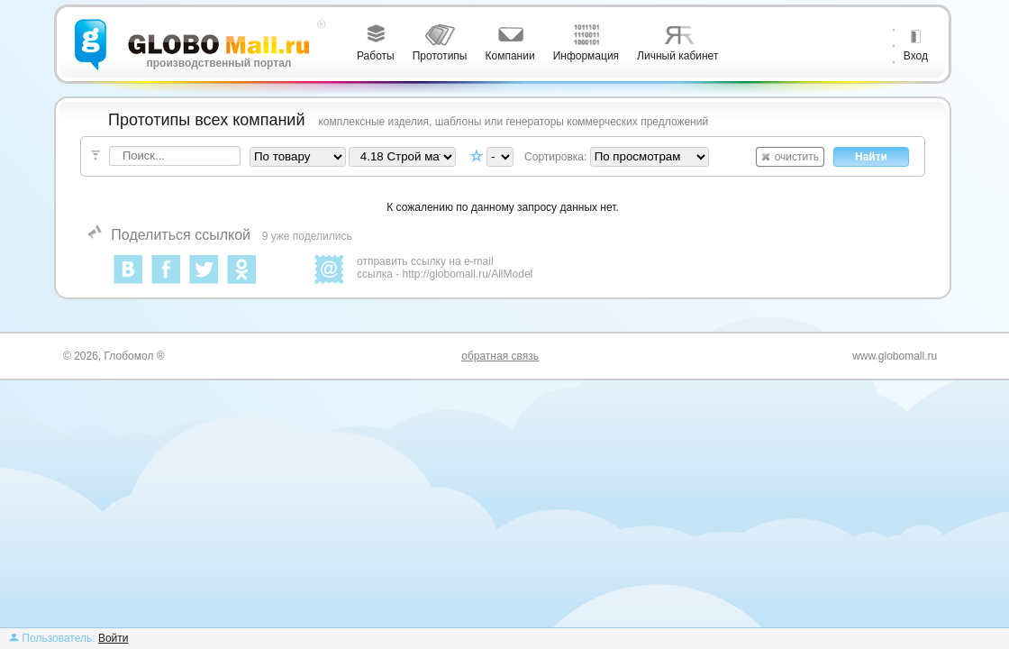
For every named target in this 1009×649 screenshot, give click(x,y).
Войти (113, 638)
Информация (586, 56)
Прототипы (440, 56)
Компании (510, 56)
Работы (376, 56)
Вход (916, 56)
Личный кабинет (677, 56)
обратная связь (500, 356)
